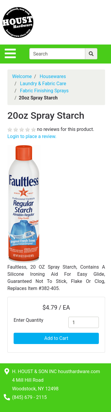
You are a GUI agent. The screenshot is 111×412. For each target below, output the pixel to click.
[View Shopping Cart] (87, 22)
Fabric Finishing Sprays (44, 91)
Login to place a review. (32, 136)
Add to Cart (56, 338)
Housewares (53, 76)
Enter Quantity (28, 320)
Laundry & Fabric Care (43, 83)
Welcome (22, 76)
